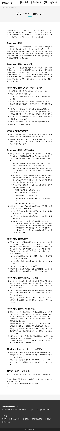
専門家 (4, 419)
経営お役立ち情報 (14, 419)
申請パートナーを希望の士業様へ (40, 410)
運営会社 (26, 419)
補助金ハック (7, 3)
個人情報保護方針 (37, 419)
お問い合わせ (6, 422)
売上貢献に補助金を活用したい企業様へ (14, 410)
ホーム (4, 7)
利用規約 (48, 419)
